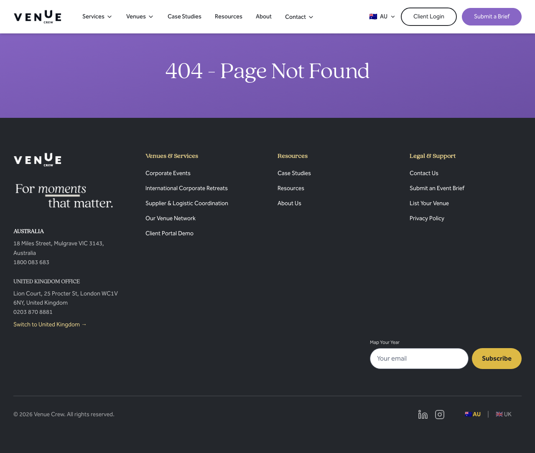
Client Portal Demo (169, 233)
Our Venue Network (170, 218)
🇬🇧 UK (504, 414)
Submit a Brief (492, 16)
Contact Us (424, 173)
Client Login (428, 16)
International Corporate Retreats (186, 188)
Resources (228, 16)
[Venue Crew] (37, 159)
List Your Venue (429, 203)
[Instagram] (440, 415)
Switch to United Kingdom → (50, 324)
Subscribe (497, 358)
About (264, 16)
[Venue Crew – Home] (37, 16)
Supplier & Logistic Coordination (186, 203)
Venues (140, 16)
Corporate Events (168, 173)
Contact (299, 16)
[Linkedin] (423, 415)
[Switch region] (382, 17)
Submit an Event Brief (437, 188)
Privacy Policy (427, 218)
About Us (289, 203)
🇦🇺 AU (473, 414)
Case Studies (184, 16)
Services (97, 16)
